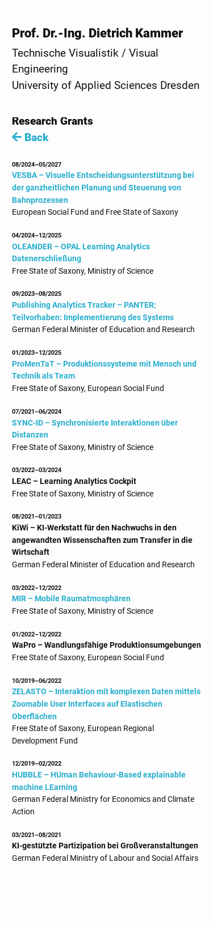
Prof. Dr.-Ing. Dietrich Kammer (97, 33)
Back (30, 137)
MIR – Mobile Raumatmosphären (71, 599)
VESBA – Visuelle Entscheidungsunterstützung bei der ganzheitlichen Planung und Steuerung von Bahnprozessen (103, 188)
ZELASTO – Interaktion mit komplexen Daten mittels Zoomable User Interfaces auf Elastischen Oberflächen (106, 704)
